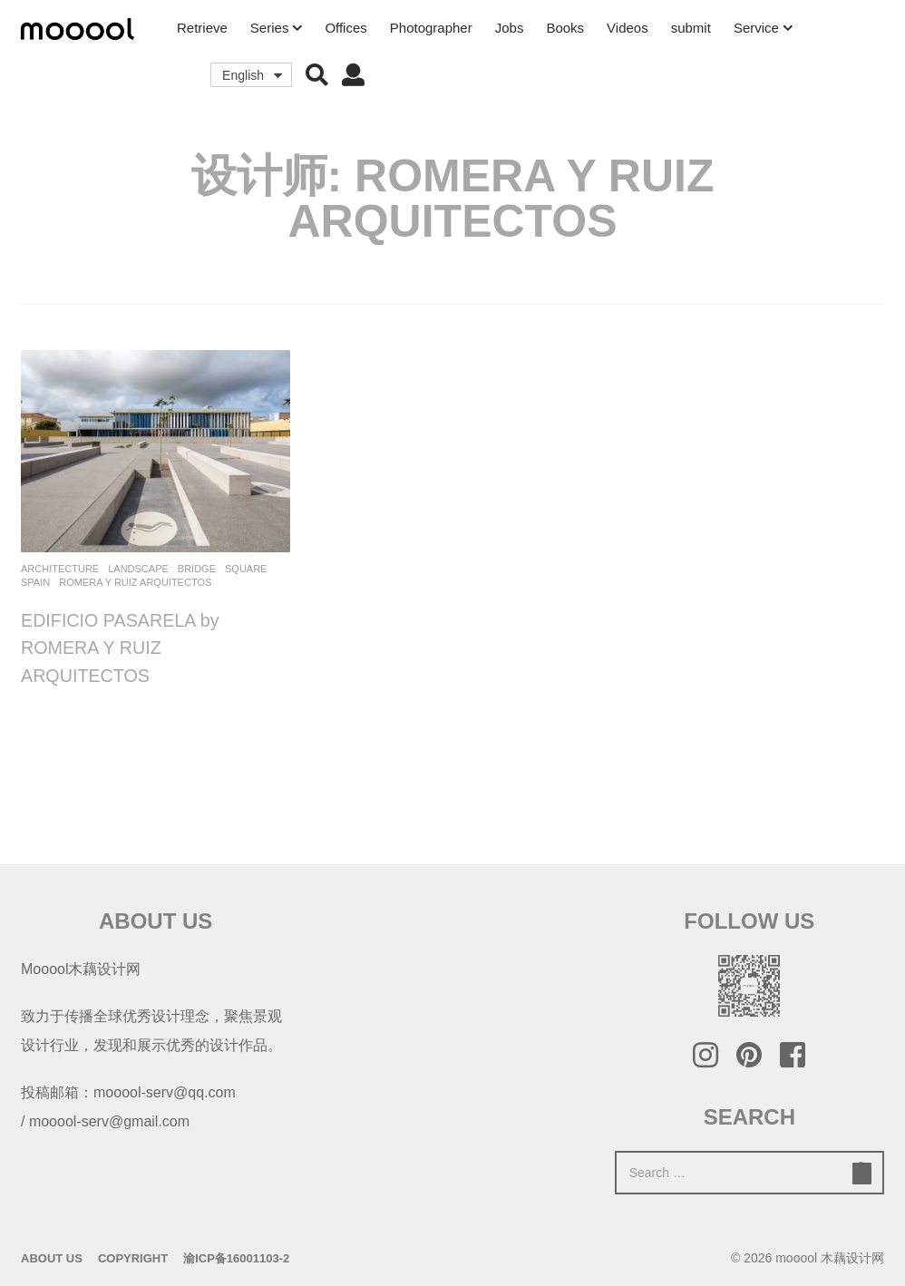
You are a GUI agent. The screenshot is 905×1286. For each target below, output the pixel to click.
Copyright (133, 1258)
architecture (60, 568)
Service (756, 27)
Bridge (197, 568)
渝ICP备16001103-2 (236, 1258)
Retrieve (202, 27)
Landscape (138, 568)
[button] (317, 75)
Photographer (431, 27)
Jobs (509, 27)
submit (691, 27)
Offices (345, 27)
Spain (35, 582)
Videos (627, 27)
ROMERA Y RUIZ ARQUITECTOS (135, 582)
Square (246, 568)
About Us (52, 1258)
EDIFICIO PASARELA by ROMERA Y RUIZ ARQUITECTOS (121, 647)
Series (269, 27)
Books (565, 27)
